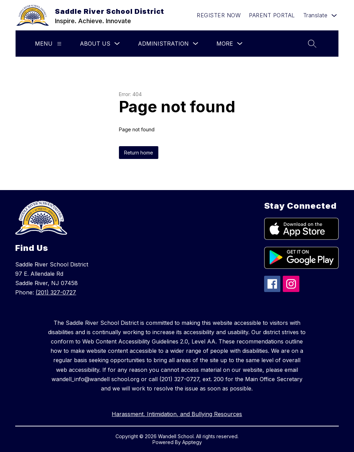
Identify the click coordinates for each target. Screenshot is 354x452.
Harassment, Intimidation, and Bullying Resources (177, 414)
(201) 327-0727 (56, 292)
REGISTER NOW (219, 15)
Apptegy (192, 442)
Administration (163, 43)
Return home (138, 153)
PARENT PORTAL (272, 15)
